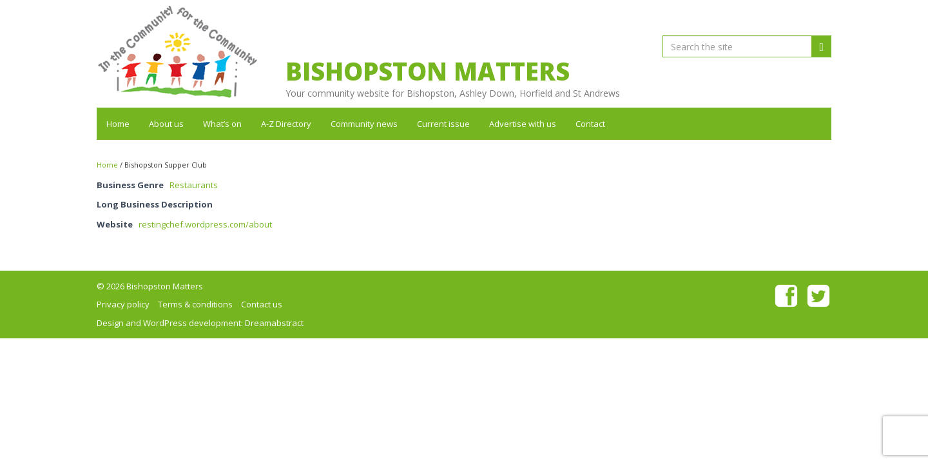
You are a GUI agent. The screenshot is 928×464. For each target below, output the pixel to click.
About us (166, 124)
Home (118, 124)
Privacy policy (123, 304)
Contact (590, 124)
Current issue (443, 124)
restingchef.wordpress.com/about (205, 224)
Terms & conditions (195, 304)
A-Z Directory (286, 124)
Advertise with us (522, 124)
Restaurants (193, 185)
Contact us (261, 304)
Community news (364, 124)
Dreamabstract (274, 323)
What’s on (222, 124)
